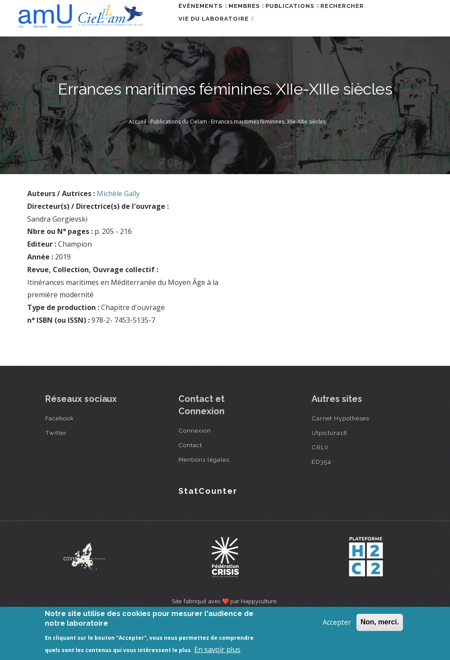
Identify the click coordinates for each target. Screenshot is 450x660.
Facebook (59, 458)
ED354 (321, 502)
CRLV (320, 487)
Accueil (137, 162)
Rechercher (376, 19)
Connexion (194, 470)
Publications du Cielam (178, 162)
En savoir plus (217, 649)
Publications (317, 19)
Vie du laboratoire (221, 57)
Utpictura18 (330, 473)
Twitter (56, 473)
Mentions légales (203, 499)
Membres (261, 19)
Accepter (337, 622)
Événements (207, 19)
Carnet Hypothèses (340, 458)
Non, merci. (379, 622)
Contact (190, 485)
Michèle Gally (118, 234)
